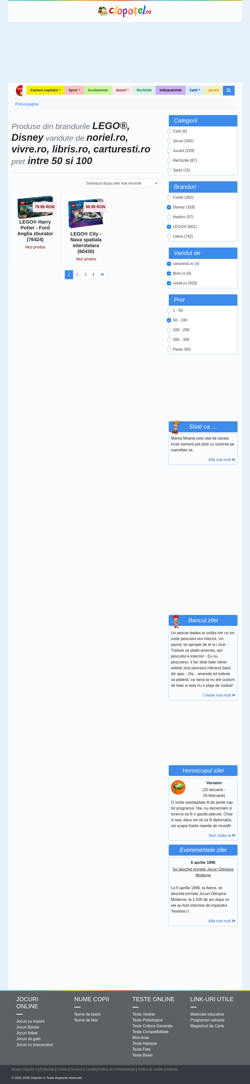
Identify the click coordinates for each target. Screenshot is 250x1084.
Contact (62, 1069)
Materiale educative (207, 1014)
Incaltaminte (98, 90)
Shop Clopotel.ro (18, 90)
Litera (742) (183, 236)
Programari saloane (207, 1020)
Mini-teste (140, 1038)
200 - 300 (181, 340)
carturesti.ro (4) (186, 264)
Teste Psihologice (147, 1020)
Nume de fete (86, 1020)
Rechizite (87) (185, 160)
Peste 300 (181, 349)
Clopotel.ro (125, 11)
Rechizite (144, 90)
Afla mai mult (221, 460)
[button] (229, 90)
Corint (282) (183, 197)
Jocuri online (27, 1002)
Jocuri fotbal (26, 1033)
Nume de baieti (87, 1014)
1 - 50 (178, 310)
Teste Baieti (142, 1055)
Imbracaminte (170, 90)
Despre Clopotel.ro (24, 1069)
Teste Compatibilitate (150, 1032)
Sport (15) (181, 170)
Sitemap (172, 1069)
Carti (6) (180, 131)
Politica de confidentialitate (116, 1069)
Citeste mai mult (219, 695)
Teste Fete (141, 1049)
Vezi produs (35, 247)
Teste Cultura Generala (152, 1026)
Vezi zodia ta (222, 835)
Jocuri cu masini (30, 1021)
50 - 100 (180, 320)
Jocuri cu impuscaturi (34, 1045)
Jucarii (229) (183, 151)
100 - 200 (181, 330)
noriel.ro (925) (185, 283)
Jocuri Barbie (27, 1027)
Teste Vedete (143, 1014)
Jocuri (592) (183, 141)
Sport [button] (72, 90)
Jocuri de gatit (28, 1039)
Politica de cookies (151, 1069)
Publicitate (47, 1069)
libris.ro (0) (182, 273)
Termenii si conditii (83, 1069)
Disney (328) (184, 207)
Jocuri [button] (121, 90)
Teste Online (153, 999)
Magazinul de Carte (207, 1026)
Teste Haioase (144, 1043)
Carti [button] (193, 90)
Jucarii (213, 90)
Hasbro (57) (183, 217)
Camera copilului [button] (44, 90)
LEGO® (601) (185, 227)
